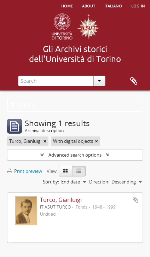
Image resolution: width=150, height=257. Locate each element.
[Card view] (65, 171)
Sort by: (51, 182)
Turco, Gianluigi (61, 200)
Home (67, 5)
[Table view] (79, 171)
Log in (138, 5)
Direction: (99, 182)
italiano (113, 5)
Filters (22, 105)
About (88, 5)
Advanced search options (75, 155)
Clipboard (134, 81)
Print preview (24, 171)
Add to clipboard (135, 199)
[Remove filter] (45, 141)
